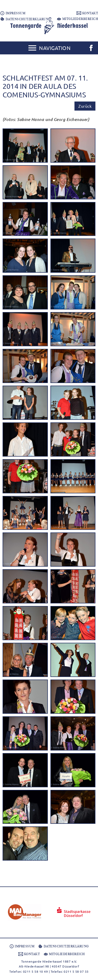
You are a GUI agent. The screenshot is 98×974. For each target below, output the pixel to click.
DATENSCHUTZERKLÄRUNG (25, 19)
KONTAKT (87, 13)
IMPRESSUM (12, 13)
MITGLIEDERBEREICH (77, 19)
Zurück (85, 106)
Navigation (55, 48)
